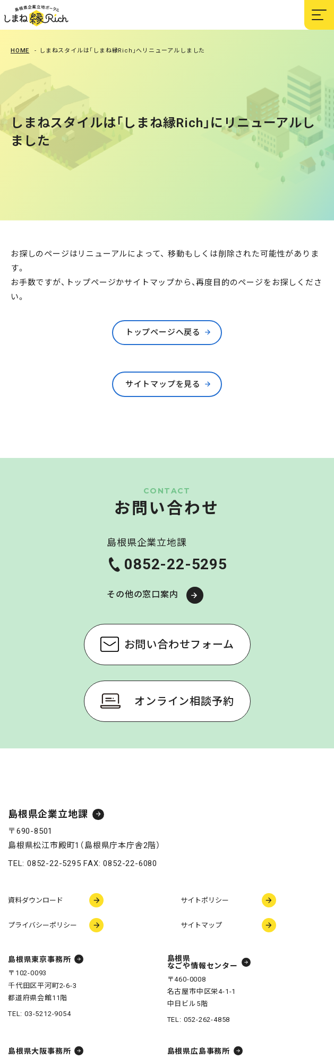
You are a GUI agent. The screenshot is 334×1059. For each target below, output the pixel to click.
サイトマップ (201, 925)
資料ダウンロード (35, 900)
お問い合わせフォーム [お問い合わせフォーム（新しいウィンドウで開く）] (179, 644)
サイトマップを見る (163, 384)
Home (20, 50)
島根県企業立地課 (48, 814)
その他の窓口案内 (142, 594)
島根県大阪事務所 (39, 1051)
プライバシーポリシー (42, 925)
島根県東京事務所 (39, 959)
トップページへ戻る (163, 332)
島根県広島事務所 (198, 1051)
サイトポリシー (205, 900)
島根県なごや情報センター (202, 962)
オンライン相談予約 (184, 701)
